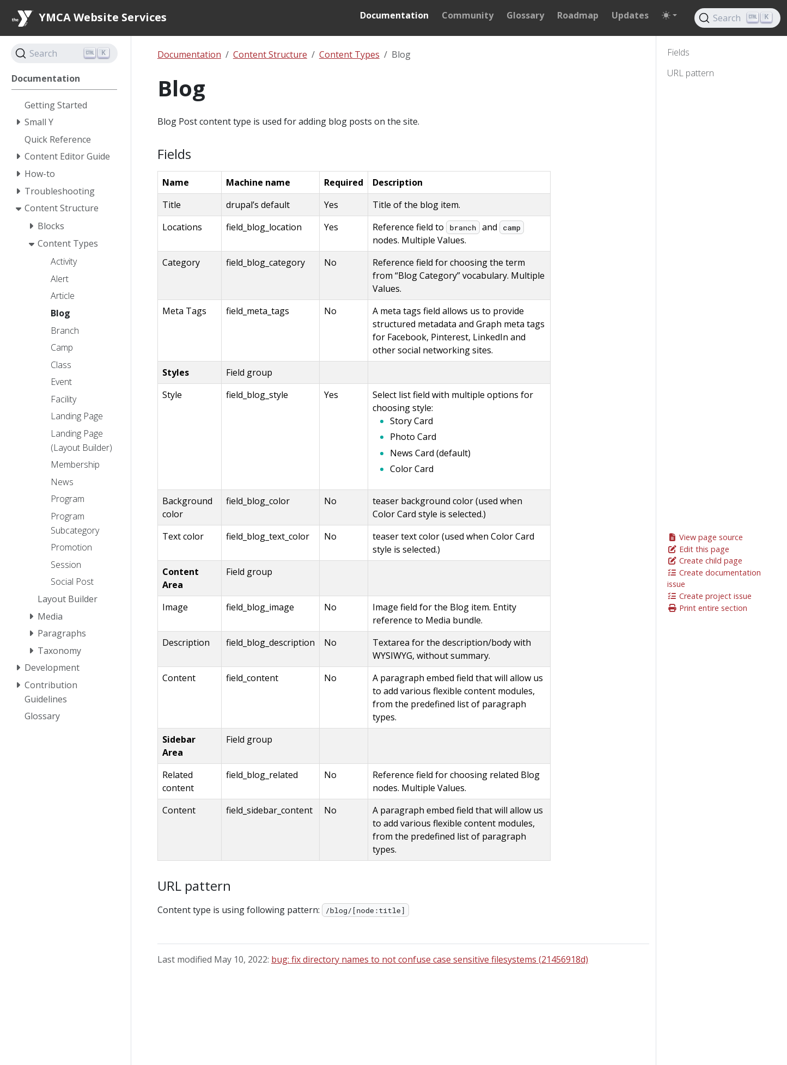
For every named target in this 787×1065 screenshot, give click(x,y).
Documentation (189, 54)
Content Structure (270, 54)
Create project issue (709, 596)
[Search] (737, 18)
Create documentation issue (714, 578)
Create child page (704, 560)
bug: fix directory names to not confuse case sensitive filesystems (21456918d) (429, 959)
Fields (678, 52)
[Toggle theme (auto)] (669, 15)
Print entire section (707, 608)
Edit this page (698, 549)
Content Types (349, 54)
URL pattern (690, 73)
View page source (705, 537)
